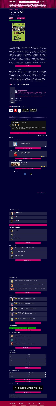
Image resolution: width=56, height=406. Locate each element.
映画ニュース (20, 6)
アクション (11, 372)
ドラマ (11, 15)
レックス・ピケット (21, 91)
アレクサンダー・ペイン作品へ (28, 148)
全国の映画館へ (27, 367)
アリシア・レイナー (29, 94)
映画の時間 (11, 9)
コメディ (11, 376)
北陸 (29, 360)
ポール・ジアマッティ (22, 92)
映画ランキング (43, 4)
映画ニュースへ (27, 292)
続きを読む (28, 65)
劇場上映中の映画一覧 (27, 242)
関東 (29, 354)
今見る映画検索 (42, 1)
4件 (16, 15)
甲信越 (11, 360)
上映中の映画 (20, 4)
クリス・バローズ (23, 96)
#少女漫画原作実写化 (31, 328)
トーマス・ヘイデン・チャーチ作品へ (28, 168)
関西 (10, 356)
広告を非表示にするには (41, 192)
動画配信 (23, 18)
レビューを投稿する (37, 133)
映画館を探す (13, 6)
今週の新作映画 (28, 4)
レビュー (18, 18)
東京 (10, 354)
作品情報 (16, 9)
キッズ (29, 374)
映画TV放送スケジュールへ (27, 347)
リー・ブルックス (30, 96)
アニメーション (31, 372)
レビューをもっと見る (18, 133)
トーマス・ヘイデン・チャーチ (32, 92)
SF (10, 374)
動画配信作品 (35, 6)
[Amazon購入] (19, 41)
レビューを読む (43, 6)
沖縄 (29, 364)
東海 (29, 356)
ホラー (29, 376)
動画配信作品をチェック (28, 260)
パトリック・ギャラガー (38, 94)
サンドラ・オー (20, 93)
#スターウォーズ (12, 328)
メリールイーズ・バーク (27, 93)
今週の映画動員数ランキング (14, 225)
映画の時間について (27, 392)
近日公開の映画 (35, 4)
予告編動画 (27, 6)
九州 (10, 364)
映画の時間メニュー (13, 4)
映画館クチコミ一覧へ (27, 379)
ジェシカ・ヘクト (36, 93)
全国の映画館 (23, 405)
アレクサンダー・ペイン (22, 90)
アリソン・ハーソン (38, 96)
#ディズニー (25, 328)
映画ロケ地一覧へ (28, 381)
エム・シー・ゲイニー (21, 94)
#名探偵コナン (18, 328)
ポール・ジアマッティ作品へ (27, 158)
